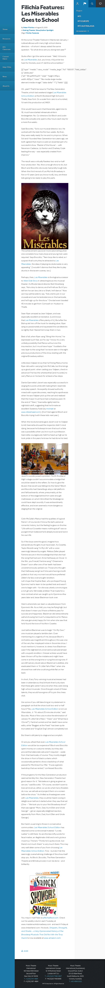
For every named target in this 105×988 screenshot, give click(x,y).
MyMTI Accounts (77, 3)
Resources (6, 39)
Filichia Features (32, 33)
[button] (84, 3)
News (5, 76)
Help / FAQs (7, 67)
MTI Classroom (7, 48)
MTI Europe (83, 21)
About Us (6, 86)
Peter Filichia (28, 27)
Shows (5, 29)
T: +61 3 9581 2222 (75, 981)
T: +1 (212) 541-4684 (31, 979)
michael (49, 408)
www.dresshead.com (30, 412)
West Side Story (30, 280)
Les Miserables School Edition (45, 708)
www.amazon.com (52, 938)
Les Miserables (30, 59)
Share (26, 951)
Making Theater (29, 30)
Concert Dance (6, 58)
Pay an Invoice (81, 31)
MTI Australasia (86, 26)
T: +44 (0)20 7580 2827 (53, 976)
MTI (79, 16)
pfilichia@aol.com (51, 917)
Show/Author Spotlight (44, 30)
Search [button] (92, 3)
